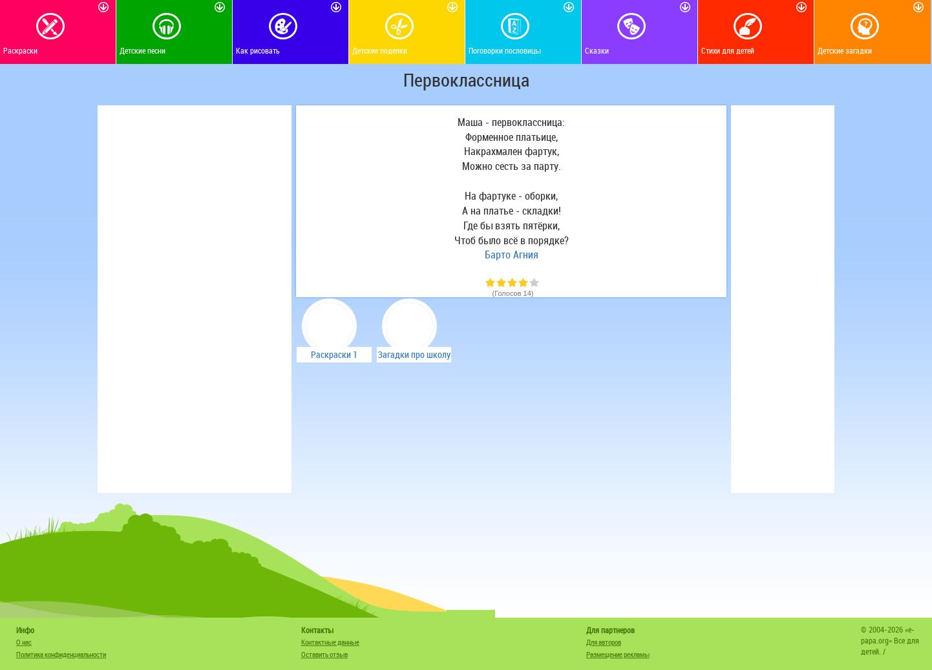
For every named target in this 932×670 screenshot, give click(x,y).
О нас (24, 642)
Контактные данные (330, 642)
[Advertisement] (194, 299)
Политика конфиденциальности (61, 654)
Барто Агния (511, 254)
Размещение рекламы (618, 654)
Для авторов (603, 642)
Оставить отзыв (324, 654)
